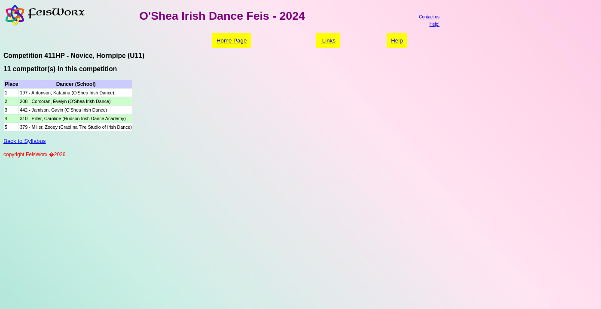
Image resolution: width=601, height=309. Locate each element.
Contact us (429, 17)
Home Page (232, 40)
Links (328, 40)
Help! (434, 24)
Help (397, 40)
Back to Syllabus (24, 141)
